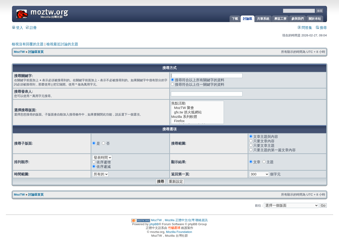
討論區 (247, 18)
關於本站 (315, 18)
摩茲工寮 (280, 18)
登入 (17, 28)
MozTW (53, 13)
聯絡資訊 (201, 220)
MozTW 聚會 (197, 108)
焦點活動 (197, 103)
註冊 (31, 28)
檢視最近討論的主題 (62, 44)
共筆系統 (263, 18)
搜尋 (321, 28)
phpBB (154, 224)
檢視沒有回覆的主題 (28, 44)
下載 (235, 18)
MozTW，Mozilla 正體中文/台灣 (173, 220)
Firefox (197, 121)
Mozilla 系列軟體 (197, 117)
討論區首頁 (36, 52)
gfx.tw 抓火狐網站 (197, 112)
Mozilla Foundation (179, 232)
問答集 (305, 28)
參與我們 (297, 18)
